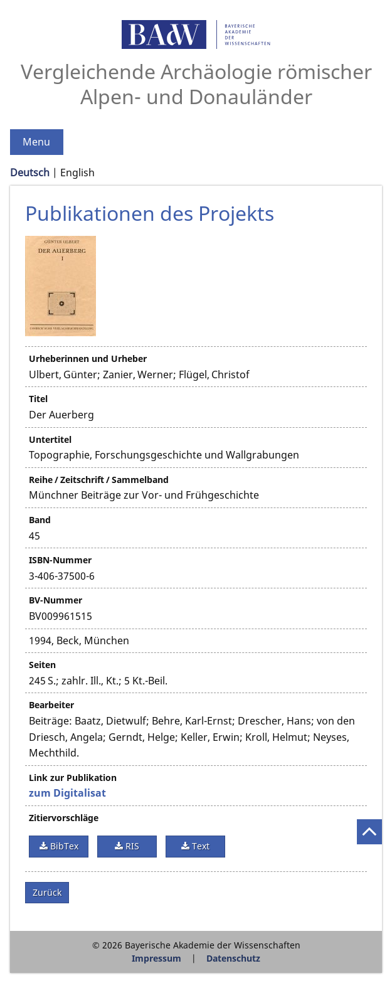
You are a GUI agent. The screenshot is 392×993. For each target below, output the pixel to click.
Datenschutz (233, 958)
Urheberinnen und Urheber (88, 358)
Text (199, 846)
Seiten (42, 665)
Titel (38, 399)
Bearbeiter (51, 705)
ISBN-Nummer (60, 560)
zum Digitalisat (67, 793)
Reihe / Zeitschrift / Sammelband (99, 480)
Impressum (156, 958)
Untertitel (50, 439)
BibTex (63, 846)
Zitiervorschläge (63, 818)
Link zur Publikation (73, 777)
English (77, 172)
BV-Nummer (55, 600)
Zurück (47, 892)
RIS (131, 846)
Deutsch (30, 172)
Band (40, 520)
